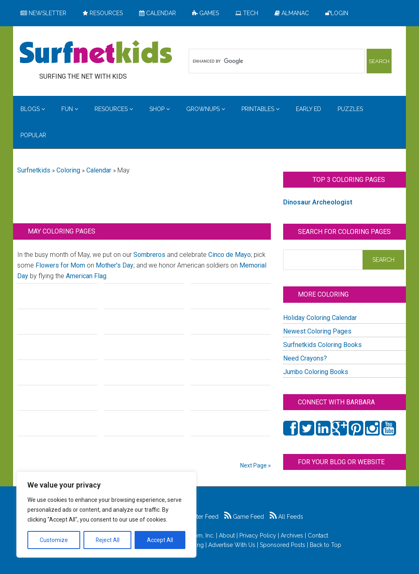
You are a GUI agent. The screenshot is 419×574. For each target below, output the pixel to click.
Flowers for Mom (60, 265)
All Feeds (286, 516)
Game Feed (244, 516)
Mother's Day (114, 265)
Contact (318, 535)
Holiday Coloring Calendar (320, 318)
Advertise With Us (231, 545)
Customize (54, 540)
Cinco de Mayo (229, 255)
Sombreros (149, 255)
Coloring (68, 170)
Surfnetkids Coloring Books (322, 345)
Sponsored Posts (282, 545)
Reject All (107, 540)
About (227, 535)
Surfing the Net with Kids (95, 52)
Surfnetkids (33, 170)
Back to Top (325, 545)
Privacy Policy (257, 535)
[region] (106, 515)
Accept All (160, 540)
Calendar (98, 170)
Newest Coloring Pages (317, 331)
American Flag (86, 276)
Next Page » (255, 465)
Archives (292, 535)
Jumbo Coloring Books (315, 372)
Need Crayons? (305, 358)
